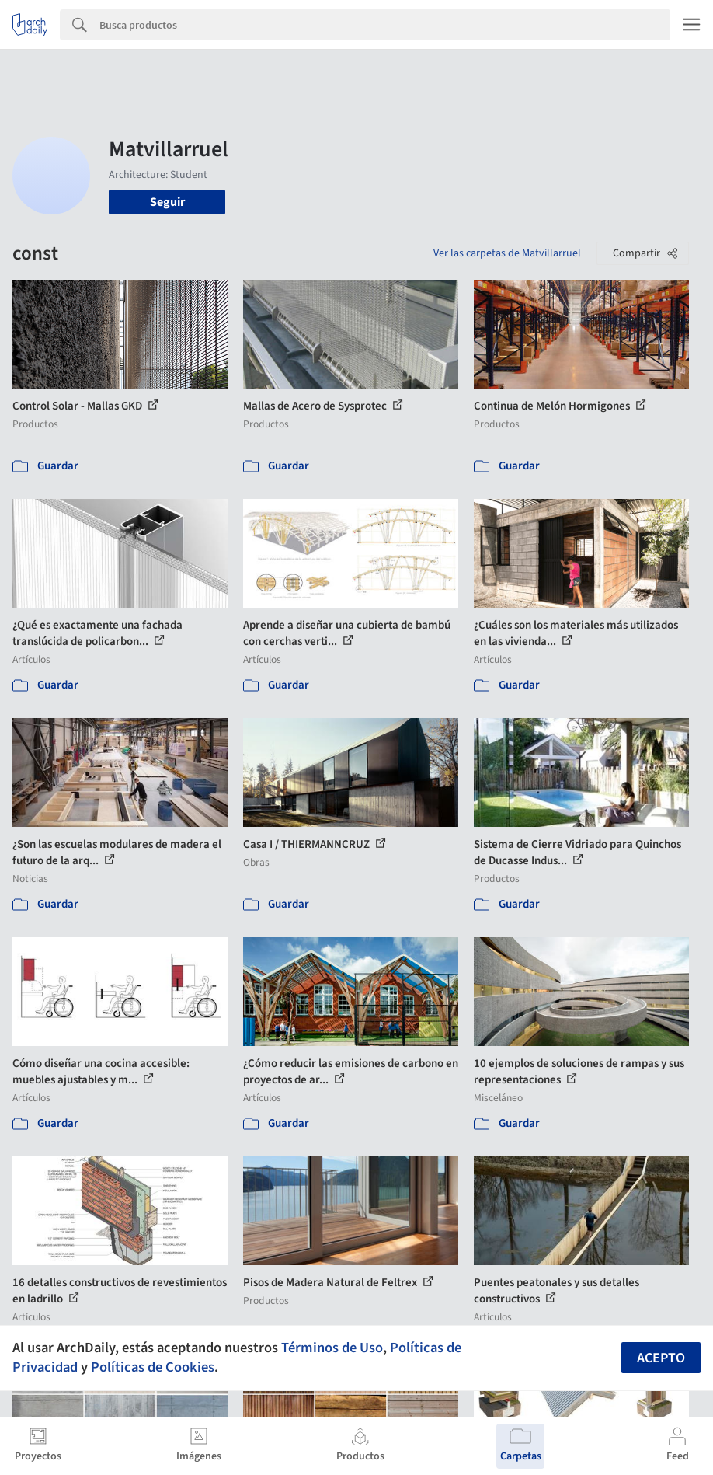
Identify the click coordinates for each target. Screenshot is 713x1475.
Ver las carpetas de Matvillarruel (507, 253)
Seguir (167, 202)
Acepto (661, 1358)
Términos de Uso (332, 1347)
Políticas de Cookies (152, 1367)
